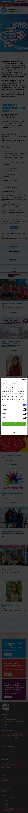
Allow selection (14, 428)
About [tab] (23, 383)
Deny (14, 432)
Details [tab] (14, 383)
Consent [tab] (5, 383)
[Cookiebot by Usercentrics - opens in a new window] (20, 379)
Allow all (14, 423)
